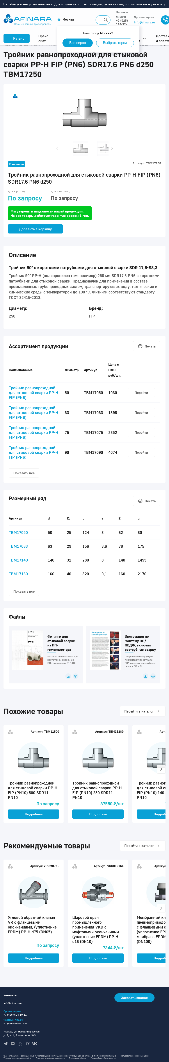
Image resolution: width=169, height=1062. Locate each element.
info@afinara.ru (144, 22)
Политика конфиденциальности (50, 1058)
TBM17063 (18, 546)
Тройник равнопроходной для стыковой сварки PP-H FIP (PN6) (33, 392)
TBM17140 (18, 560)
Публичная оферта (77, 1058)
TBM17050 (18, 532)
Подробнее (34, 814)
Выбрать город (115, 43)
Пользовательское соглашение (135, 1056)
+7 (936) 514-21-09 (15, 1023)
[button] (65, 19)
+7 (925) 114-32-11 (122, 24)
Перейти (141, 392)
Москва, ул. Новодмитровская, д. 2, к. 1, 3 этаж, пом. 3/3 (22, 1033)
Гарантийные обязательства (104, 1058)
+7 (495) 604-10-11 (15, 1014)
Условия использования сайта (17, 1058)
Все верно (77, 43)
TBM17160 (18, 573)
